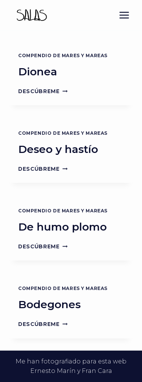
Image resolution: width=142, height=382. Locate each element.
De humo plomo (62, 226)
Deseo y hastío (58, 149)
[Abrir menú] (124, 15)
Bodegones (49, 304)
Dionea (37, 71)
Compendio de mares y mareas (63, 55)
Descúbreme (42, 91)
